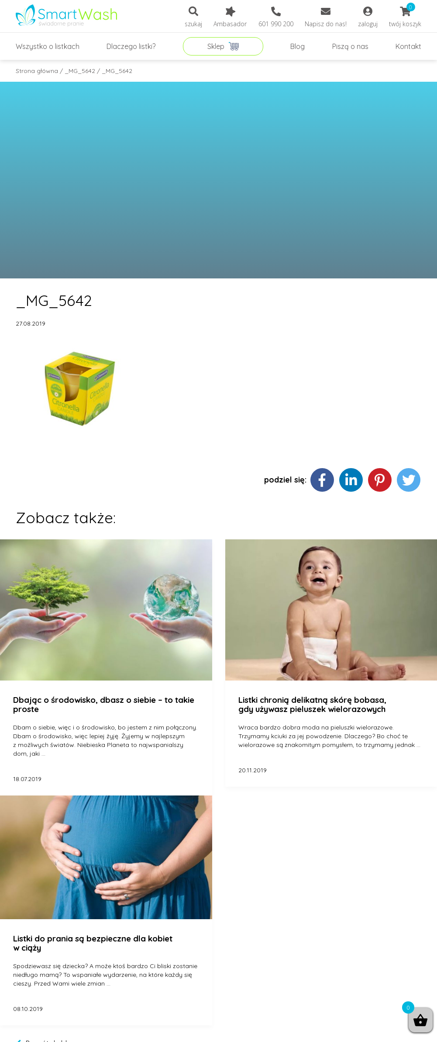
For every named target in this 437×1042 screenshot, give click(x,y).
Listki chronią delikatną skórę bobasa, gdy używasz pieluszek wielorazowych (312, 704)
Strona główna (37, 71)
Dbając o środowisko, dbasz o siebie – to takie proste (103, 704)
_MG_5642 (80, 71)
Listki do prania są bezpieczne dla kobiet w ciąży (92, 943)
